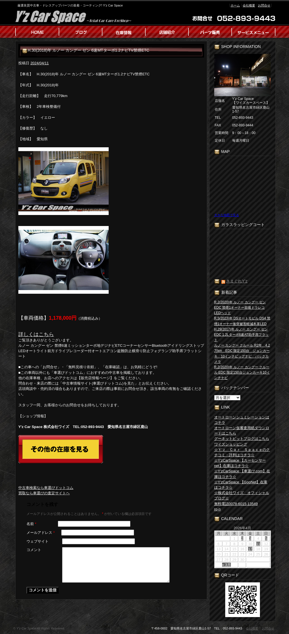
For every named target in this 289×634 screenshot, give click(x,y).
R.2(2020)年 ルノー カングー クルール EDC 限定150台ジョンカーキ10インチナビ (242, 372)
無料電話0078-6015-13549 (236, 504)
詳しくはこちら (36, 334)
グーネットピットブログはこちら (241, 438)
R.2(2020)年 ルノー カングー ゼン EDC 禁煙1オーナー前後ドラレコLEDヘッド (240, 307)
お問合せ (264, 5)
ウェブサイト (38, 541)
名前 (31, 524)
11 (258, 544)
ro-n (217, 509)
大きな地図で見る (226, 215)
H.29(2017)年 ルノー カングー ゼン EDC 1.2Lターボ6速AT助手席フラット (241, 334)
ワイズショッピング (230, 444)
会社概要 (249, 5)
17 (250, 549)
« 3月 (226, 565)
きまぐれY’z (236, 281)
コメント (34, 550)
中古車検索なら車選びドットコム (45, 488)
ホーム (235, 5)
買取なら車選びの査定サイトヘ (44, 493)
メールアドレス (41, 532)
